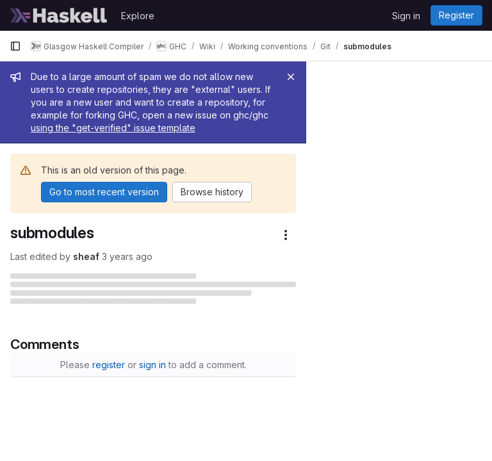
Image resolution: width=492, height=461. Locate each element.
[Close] (476, 77)
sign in (245, 364)
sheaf (86, 230)
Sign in (406, 15)
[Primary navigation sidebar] (15, 46)
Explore (137, 15)
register (201, 364)
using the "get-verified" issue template (242, 102)
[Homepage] (59, 15)
